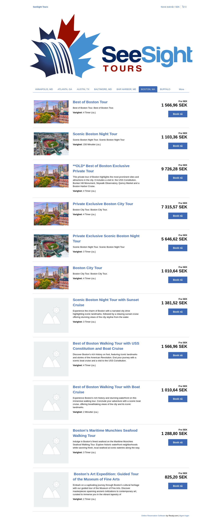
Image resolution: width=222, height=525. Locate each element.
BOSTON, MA (148, 89)
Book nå (177, 114)
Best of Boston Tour (90, 102)
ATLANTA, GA (65, 89)
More (182, 89)
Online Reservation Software (153, 516)
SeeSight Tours (40, 7)
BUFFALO (165, 89)
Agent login (184, 516)
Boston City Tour (87, 268)
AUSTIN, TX (83, 89)
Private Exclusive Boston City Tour (103, 204)
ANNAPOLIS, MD (44, 89)
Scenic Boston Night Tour (95, 134)
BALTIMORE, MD (103, 89)
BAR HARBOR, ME (126, 89)
